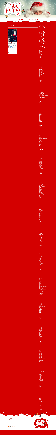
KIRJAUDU (31, 19)
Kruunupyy (40, 185)
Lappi (40, 205)
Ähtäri (40, 407)
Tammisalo (40, 356)
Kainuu (40, 139)
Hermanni (40, 96)
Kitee (39, 169)
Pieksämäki (40, 278)
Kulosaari (40, 188)
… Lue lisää (15, 45)
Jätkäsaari (40, 136)
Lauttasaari (40, 209)
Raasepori (40, 309)
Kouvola (40, 181)
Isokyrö (40, 119)
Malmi (40, 235)
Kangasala (40, 147)
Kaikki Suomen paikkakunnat (43, 138)
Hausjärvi (40, 89)
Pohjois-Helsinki (41, 288)
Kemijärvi (40, 160)
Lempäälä (40, 212)
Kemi (39, 159)
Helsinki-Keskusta (41, 92)
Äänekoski (40, 409)
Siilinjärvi (40, 335)
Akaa (39, 50)
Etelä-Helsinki (41, 71)
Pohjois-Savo (41, 43)
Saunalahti (40, 329)
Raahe (40, 308)
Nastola (40, 252)
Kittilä (40, 170)
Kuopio (40, 190)
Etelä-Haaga (41, 70)
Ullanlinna (40, 375)
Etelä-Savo (40, 74)
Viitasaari (40, 395)
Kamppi (40, 146)
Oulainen (40, 264)
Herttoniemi (40, 98)
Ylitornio (40, 404)
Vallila (40, 385)
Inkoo (40, 117)
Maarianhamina (41, 233)
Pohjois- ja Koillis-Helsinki (42, 289)
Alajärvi (40, 52)
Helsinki (40, 91)
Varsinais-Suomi (41, 47)
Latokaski (40, 207)
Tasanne (40, 361)
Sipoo (40, 338)
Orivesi (40, 262)
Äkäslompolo (41, 408)
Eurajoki (40, 77)
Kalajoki (40, 143)
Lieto (39, 216)
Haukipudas (40, 88)
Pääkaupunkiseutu (42, 306)
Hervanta (40, 99)
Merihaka (40, 238)
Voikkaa (40, 398)
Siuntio (40, 339)
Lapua (40, 206)
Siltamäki (40, 336)
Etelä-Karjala (41, 26)
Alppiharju (40, 54)
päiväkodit (40, 304)
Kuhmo (40, 187)
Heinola (40, 90)
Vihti (39, 394)
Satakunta (40, 328)
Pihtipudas (40, 281)
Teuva (40, 362)
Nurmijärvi (40, 258)
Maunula (40, 237)
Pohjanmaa (40, 40)
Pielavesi (40, 279)
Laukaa (40, 208)
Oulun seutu (41, 266)
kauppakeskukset (41, 156)
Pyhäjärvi (40, 302)
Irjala (39, 118)
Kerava (40, 164)
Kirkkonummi (41, 168)
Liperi (40, 219)
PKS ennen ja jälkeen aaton (43, 286)
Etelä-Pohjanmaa (41, 27)
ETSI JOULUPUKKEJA (24, 19)
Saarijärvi (40, 325)
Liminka (40, 217)
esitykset (40, 64)
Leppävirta (40, 213)
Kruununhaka (41, 184)
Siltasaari (40, 337)
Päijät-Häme (40, 303)
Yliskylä (40, 403)
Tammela (40, 355)
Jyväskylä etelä (41, 132)
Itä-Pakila (40, 121)
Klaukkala (40, 172)
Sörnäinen (40, 351)
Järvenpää (40, 135)
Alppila (40, 55)
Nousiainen (40, 255)
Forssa (40, 78)
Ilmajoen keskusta (41, 112)
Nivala (40, 253)
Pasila (40, 276)
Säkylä (40, 350)
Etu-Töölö (40, 75)
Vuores (40, 399)
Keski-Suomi (41, 33)
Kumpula (40, 189)
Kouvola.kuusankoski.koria (43, 182)
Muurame (40, 245)
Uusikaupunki (41, 380)
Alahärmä (40, 51)
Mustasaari (40, 244)
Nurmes (40, 257)
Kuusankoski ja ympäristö (42, 194)
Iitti (39, 110)
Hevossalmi (40, 100)
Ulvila (40, 376)
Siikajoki (40, 333)
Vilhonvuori (40, 396)
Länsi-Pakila (40, 229)
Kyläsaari (40, 195)
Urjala (40, 377)
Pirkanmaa (40, 39)
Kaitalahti (40, 140)
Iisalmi (40, 109)
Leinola (40, 211)
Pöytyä (40, 307)
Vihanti (40, 392)
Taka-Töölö (40, 354)
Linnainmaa (40, 218)
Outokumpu (41, 267)
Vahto (40, 383)
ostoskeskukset (41, 263)
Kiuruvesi (40, 171)
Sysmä (40, 349)
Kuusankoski (41, 193)
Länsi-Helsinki (41, 228)
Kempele (40, 163)
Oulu (40, 265)
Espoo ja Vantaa (41, 67)
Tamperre (40, 359)
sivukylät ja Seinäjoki (42, 340)
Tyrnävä (40, 373)
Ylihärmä (40, 402)
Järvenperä (40, 134)
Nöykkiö (40, 260)
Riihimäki (40, 316)
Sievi (39, 332)
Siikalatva (40, 334)
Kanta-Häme (41, 31)
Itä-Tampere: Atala (41, 122)
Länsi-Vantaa (41, 231)
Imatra (40, 115)
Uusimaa (10, 46)
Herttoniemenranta (42, 97)
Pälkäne (40, 305)
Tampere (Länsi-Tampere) (42, 358)
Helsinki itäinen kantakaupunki (43, 95)
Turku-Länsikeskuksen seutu (43, 371)
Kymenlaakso (41, 35)
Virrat (40, 397)
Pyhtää (40, 300)
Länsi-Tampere (41, 230)
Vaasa (40, 382)
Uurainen (40, 378)
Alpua (40, 56)
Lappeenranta (41, 204)
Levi (39, 214)
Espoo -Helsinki (41, 66)
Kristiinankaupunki (41, 183)
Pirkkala (40, 285)
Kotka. (40, 180)
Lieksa (40, 215)
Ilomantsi (40, 114)
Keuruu (40, 166)
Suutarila (40, 348)
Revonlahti (40, 315)
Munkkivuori (41, 242)
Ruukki (40, 324)
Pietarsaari (40, 280)
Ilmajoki (40, 113)
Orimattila (40, 261)
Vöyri (39, 400)
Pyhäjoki (40, 301)
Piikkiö (40, 283)
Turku (40, 370)
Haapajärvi (40, 79)
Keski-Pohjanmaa (41, 32)
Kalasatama (40, 144)
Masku (40, 236)
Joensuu (40, 124)
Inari (39, 116)
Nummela (40, 256)
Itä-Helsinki (40, 120)
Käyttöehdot (10, 418)
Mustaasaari (40, 243)
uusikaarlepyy (41, 379)
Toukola (40, 369)
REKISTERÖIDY (36, 19)
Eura (39, 76)
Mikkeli (40, 239)
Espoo (40, 65)
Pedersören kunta (41, 277)
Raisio (40, 310)
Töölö (40, 374)
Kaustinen (40, 157)
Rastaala (40, 312)
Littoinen (40, 220)
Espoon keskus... (41, 68)
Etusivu (19, 19)
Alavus (40, 53)
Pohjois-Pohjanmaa (42, 42)
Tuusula (40, 372)
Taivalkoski (40, 353)
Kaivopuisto (40, 141)
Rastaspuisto (41, 313)
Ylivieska (40, 405)
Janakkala (40, 123)
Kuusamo (40, 192)
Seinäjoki (40, 331)
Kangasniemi (41, 148)
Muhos (40, 240)
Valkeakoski (40, 384)
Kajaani (40, 142)
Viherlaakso (40, 393)
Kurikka (40, 191)
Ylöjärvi (40, 406)
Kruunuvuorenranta (42, 186)
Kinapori (40, 167)
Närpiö (40, 259)
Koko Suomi (41, 34)
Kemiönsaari (40, 162)
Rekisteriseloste (10, 419)
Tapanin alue (41, 360)
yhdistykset (40, 401)
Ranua (40, 311)
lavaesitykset (41, 210)
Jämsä (40, 133)
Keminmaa (40, 161)
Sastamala (40, 327)
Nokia (40, 254)
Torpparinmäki (41, 368)
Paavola (40, 268)
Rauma (40, 314)
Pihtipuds (40, 282)
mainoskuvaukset (41, 234)
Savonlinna (40, 330)
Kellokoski (40, 158)
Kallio (40, 145)
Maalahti (40, 232)
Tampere (40, 357)
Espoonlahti (40, 69)
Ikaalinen (40, 111)
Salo (39, 326)
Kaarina (40, 137)
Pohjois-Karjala (41, 41)
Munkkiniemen (41, 241)
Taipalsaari (40, 352)
